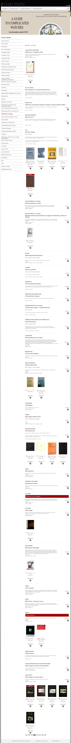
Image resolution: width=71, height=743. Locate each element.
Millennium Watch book (6, 154)
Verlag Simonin (4, 46)
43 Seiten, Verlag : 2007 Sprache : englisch (41, 501)
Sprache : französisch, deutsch (41, 312)
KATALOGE (14, 9)
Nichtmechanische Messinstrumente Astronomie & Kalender (8, 105)
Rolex (2, 160)
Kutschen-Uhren (4, 96)
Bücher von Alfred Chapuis (6, 140)
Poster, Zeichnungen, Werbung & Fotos (9, 108)
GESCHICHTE (26, 9)
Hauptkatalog (4, 90)
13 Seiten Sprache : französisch (41, 357)
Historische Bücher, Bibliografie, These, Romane (11, 93)
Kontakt (56, 741)
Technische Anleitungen (6, 128)
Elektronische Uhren (5, 84)
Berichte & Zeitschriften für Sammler (8, 81)
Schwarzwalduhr (4, 119)
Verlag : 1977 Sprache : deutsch (41, 343)
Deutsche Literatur (5, 61)
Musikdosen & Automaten (6, 102)
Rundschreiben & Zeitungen (7, 114)
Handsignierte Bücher (5, 52)
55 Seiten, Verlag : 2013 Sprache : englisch (41, 605)
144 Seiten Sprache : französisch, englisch (41, 680)
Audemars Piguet (4, 143)
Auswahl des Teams (5, 55)
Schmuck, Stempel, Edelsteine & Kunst (9, 116)
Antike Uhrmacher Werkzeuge (7, 69)
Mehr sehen (30, 76)
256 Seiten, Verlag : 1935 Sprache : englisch (41, 207)
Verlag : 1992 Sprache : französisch (41, 487)
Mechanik (3, 99)
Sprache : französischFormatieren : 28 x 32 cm (41, 436)
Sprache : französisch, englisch (41, 139)
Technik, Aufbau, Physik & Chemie (8, 125)
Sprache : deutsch (41, 657)
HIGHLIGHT (37, 9)
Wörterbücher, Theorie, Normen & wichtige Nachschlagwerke (10, 138)
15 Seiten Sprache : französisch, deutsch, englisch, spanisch (41, 260)
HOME (5, 9)
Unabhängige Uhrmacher (6, 169)
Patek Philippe (4, 157)
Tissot (2, 163)
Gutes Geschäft (4, 43)
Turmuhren (3, 134)
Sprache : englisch (41, 122)
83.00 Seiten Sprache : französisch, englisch (41, 553)
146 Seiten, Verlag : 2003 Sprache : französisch (41, 475)
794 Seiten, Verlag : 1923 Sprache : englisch (41, 221)
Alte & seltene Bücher (5, 49)
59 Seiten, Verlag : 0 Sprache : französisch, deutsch (41, 56)
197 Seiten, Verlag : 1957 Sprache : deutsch (41, 408)
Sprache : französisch (41, 95)
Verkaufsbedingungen (21, 741)
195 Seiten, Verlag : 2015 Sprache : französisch (41, 592)
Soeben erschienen (5, 40)
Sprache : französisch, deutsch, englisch (41, 327)
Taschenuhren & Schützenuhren (7, 122)
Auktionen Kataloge (5, 75)
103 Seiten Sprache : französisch (41, 620)
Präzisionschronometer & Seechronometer (10, 111)
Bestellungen (41, 741)
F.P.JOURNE (3, 146)
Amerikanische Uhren (5, 58)
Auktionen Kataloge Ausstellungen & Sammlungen (7, 79)
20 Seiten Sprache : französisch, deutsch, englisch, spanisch (41, 421)
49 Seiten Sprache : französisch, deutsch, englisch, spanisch (41, 370)
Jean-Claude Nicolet (5, 152)
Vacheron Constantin (5, 166)
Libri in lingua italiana (5, 64)
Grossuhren (3, 87)
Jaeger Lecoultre (4, 149)
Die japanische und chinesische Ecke (8, 66)
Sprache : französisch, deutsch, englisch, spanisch (41, 274)
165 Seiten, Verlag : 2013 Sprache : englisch (41, 514)
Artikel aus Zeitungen (5, 72)
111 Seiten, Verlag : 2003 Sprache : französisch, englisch (41, 669)
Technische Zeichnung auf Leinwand (8, 131)
